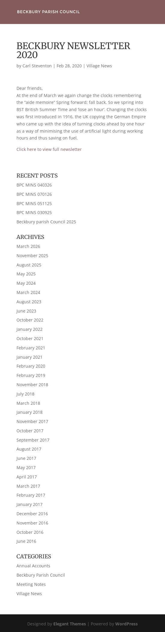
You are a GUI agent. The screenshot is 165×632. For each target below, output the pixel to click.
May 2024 (26, 283)
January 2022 (29, 329)
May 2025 (26, 274)
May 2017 (26, 467)
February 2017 (30, 495)
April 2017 (26, 477)
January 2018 (29, 412)
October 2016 (29, 532)
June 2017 (26, 458)
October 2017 (29, 431)
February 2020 (30, 366)
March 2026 (28, 246)
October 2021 (29, 338)
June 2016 (26, 541)
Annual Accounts (33, 566)
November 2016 (32, 523)
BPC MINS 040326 (34, 185)
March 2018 (28, 403)
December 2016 (32, 513)
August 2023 (28, 301)
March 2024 (28, 292)
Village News (99, 66)
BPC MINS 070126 (34, 194)
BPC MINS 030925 (34, 212)
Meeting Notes (31, 584)
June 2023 (26, 311)
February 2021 (30, 348)
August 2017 (28, 449)
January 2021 (29, 357)
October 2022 (29, 320)
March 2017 (28, 486)
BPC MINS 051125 (34, 203)
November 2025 (32, 255)
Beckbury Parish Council (40, 575)
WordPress (126, 624)
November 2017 (32, 421)
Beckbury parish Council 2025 (46, 222)
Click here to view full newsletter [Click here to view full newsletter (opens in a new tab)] (49, 149)
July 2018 (25, 394)
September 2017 (32, 440)
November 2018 (32, 384)
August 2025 (28, 265)
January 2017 (29, 504)
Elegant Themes (69, 624)
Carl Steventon (37, 66)
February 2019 (30, 375)
